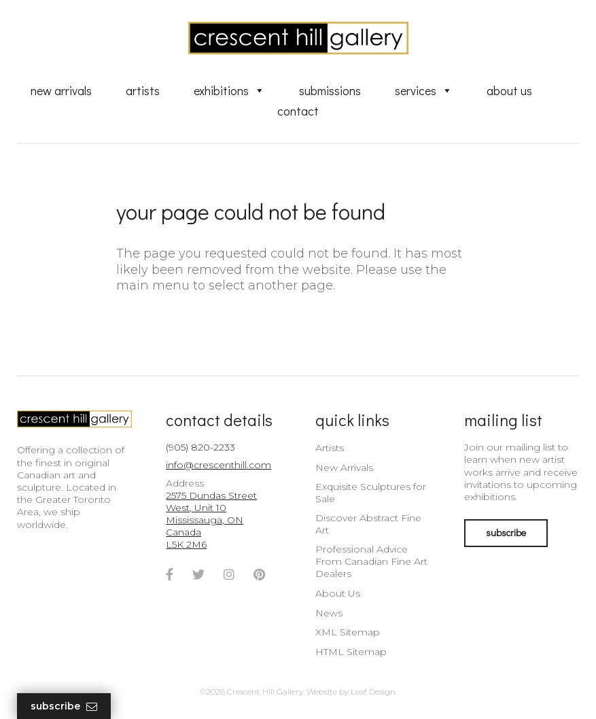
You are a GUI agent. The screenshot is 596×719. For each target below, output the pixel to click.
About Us (509, 90)
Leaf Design (373, 691)
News (329, 613)
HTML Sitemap (351, 652)
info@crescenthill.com (218, 465)
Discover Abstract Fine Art (368, 524)
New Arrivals (61, 90)
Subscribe (64, 706)
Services (424, 90)
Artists (143, 90)
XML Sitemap (347, 632)
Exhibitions (229, 90)
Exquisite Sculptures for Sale (370, 492)
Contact (298, 111)
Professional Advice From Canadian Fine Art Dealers (371, 561)
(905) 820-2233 (200, 447)
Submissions (330, 90)
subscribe (506, 532)
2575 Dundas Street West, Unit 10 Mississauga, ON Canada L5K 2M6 (211, 520)
